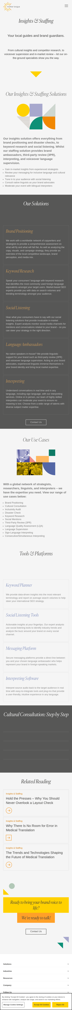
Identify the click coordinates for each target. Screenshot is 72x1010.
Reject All (60, 1006)
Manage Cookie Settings (13, 1006)
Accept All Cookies (41, 1006)
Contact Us (36, 936)
